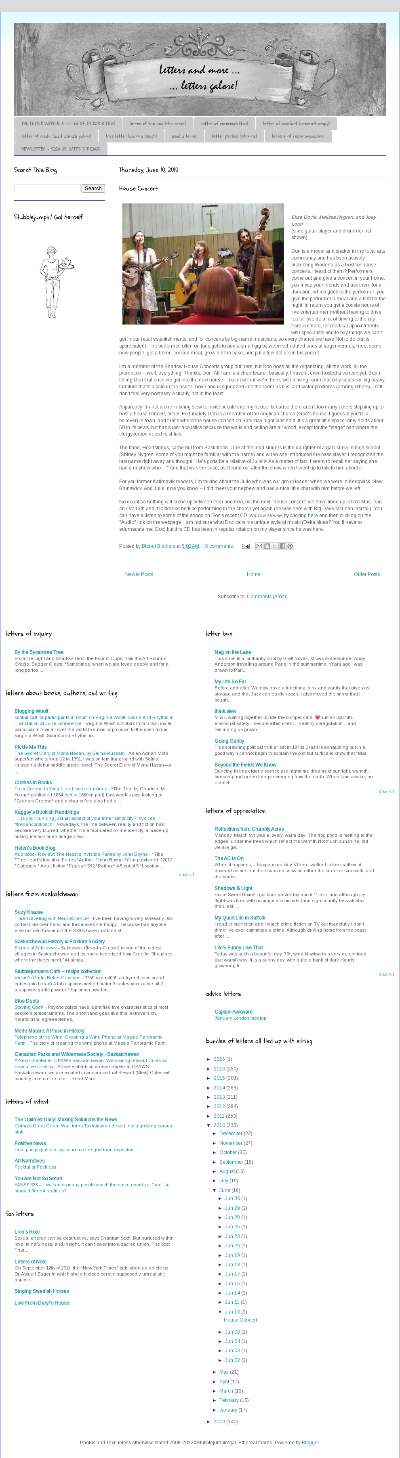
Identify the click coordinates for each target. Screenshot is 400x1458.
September (231, 1162)
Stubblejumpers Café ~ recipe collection (58, 971)
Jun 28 (233, 1217)
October (228, 1152)
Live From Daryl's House (42, 1303)
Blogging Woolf (31, 711)
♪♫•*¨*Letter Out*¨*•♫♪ (135, 45)
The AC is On (229, 858)
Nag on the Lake (233, 652)
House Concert (138, 188)
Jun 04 (233, 1341)
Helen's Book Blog (35, 848)
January (228, 1410)
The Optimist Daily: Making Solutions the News (66, 1120)
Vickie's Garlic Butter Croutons (48, 977)
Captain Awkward (234, 1012)
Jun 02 (233, 1360)
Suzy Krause (29, 912)
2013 (220, 1097)
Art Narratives (29, 1161)
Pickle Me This (30, 747)
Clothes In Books (33, 783)
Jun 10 (233, 1312)
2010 (220, 1125)
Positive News (30, 1143)
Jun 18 (233, 1264)
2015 (220, 1078)
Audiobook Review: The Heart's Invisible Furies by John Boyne (82, 854)
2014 (220, 1088)
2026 (220, 1059)
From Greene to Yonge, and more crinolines (61, 788)
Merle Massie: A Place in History (49, 1031)
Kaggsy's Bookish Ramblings (47, 812)
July (224, 1181)
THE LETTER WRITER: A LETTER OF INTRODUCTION (68, 123)
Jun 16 (233, 1283)
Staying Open (30, 1007)
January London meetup (240, 1018)
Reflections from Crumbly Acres (249, 829)
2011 (220, 1116)
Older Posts (367, 574)
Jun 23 (233, 1236)
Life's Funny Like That (239, 948)
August (227, 1171)
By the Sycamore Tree (39, 652)
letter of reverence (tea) (224, 123)
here (313, 515)
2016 (220, 1069)
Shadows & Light (233, 888)
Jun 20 (233, 1246)
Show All (186, 875)
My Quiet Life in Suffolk (240, 918)
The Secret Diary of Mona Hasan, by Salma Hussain (70, 753)
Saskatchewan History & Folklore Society (60, 942)
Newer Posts (139, 574)
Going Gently (229, 741)
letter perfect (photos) (234, 136)
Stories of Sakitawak (36, 947)
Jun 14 (233, 1293)
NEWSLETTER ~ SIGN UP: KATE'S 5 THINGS (60, 149)
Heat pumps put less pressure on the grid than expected (74, 1149)
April (224, 1382)
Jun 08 (233, 1332)
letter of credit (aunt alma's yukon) (56, 136)
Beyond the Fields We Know (245, 765)
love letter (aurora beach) (131, 136)
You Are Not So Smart (38, 1178)
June (225, 1190)
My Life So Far (230, 682)
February (229, 1400)
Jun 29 (233, 1208)
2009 (220, 1421)
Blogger (310, 1442)
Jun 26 (233, 1227)
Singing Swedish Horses (42, 1291)
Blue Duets (27, 1001)
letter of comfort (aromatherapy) (296, 123)
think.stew (225, 711)
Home (254, 574)
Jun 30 (233, 1198)
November (231, 1143)
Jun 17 (233, 1274)
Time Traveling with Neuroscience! (52, 918)
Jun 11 (233, 1302)
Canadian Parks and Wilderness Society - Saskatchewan (77, 1054)
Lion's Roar (27, 1232)
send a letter (184, 136)
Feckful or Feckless (35, 1167)
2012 (220, 1106)
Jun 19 (233, 1255)
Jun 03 (233, 1350)
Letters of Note (30, 1262)
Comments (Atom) (267, 596)
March (226, 1391)
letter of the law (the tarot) (158, 123)
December (231, 1133)
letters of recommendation (298, 136)
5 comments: (220, 546)
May (224, 1372)
